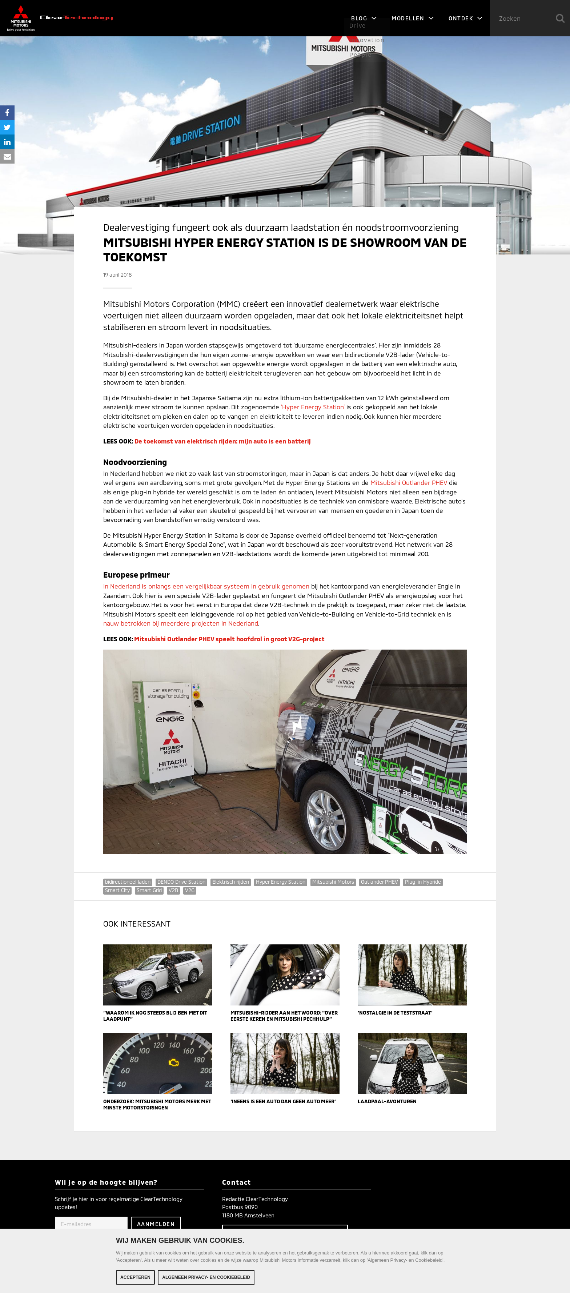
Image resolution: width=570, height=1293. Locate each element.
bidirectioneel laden (127, 882)
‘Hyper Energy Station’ (313, 406)
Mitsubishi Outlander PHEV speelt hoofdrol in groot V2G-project (229, 638)
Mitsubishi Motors (333, 882)
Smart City (117, 890)
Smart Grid (149, 890)
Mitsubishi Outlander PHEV (408, 482)
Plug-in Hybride (423, 882)
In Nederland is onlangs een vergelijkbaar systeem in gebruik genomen (206, 586)
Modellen (413, 18)
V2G (189, 890)
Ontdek (466, 18)
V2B (173, 890)
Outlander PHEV (379, 882)
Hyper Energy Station (280, 882)
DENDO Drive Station (181, 882)
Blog (364, 18)
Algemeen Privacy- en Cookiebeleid (206, 1278)
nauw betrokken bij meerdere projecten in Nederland (180, 623)
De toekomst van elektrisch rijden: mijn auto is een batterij (223, 441)
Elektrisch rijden (230, 882)
